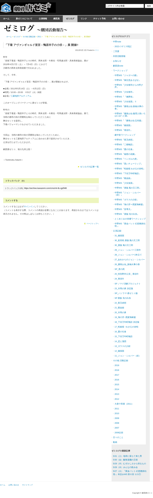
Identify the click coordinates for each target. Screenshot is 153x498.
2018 (117, 370)
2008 (117, 423)
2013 (117, 394)
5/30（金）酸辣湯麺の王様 (125, 460)
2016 (117, 379)
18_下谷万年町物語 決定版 (127, 322)
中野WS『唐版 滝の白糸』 (127, 214)
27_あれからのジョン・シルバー (130, 259)
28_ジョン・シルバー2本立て (128, 255)
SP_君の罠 (120, 269)
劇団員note (118, 66)
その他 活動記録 (29, 37)
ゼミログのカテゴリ (121, 36)
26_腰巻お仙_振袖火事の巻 (127, 264)
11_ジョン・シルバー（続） (128, 356)
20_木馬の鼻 (120, 312)
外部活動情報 (119, 56)
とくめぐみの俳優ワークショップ (130, 219)
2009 (117, 418)
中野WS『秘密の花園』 (126, 154)
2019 (117, 365)
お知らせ (117, 61)
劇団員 (56, 18)
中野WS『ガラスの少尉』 (127, 199)
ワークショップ (120, 70)
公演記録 (117, 231)
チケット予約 (99, 18)
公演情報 (43, 18)
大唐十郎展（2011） (124, 404)
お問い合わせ (118, 18)
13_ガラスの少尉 (122, 346)
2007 (117, 428)
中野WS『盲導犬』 (123, 209)
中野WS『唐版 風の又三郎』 (128, 188)
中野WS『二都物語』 (125, 144)
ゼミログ (70, 18)
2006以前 (119, 432)
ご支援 (116, 51)
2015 (117, 384)
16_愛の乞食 (120, 331)
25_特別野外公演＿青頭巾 (127, 274)
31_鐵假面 (119, 235)
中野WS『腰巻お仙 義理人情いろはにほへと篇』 (130, 114)
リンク (84, 18)
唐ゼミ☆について (24, 18)
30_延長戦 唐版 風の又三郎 (127, 240)
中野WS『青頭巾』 (123, 130)
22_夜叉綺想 (120, 303)
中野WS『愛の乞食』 (125, 149)
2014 (117, 389)
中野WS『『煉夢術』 (125, 97)
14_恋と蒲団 (120, 341)
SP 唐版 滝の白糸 (123, 298)
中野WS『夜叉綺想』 (125, 140)
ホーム (6, 18)
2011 (97, 50)
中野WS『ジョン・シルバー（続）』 (128, 193)
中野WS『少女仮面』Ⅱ (126, 101)
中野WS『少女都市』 (125, 92)
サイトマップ (27, 485)
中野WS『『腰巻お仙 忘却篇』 (129, 120)
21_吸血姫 (119, 307)
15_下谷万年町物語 (123, 336)
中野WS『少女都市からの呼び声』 (129, 86)
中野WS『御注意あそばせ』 (128, 80)
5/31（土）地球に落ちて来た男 (127, 456)
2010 (117, 413)
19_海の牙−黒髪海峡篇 (125, 317)
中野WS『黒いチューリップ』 (129, 163)
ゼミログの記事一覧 (89, 167)
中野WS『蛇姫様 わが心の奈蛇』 (130, 168)
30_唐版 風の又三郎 (124, 245)
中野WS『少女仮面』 (125, 183)
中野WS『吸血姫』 (123, 178)
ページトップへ (93, 223)
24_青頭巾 (119, 279)
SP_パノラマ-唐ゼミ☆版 (126, 293)
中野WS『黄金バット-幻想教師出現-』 (130, 224)
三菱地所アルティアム (21, 96)
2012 (117, 399)
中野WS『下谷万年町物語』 (128, 173)
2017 (117, 375)
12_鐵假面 (119, 351)
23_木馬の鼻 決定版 (124, 288)
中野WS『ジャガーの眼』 (127, 75)
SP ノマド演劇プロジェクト (128, 283)
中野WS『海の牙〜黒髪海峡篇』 (130, 204)
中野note (117, 41)
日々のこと (118, 437)
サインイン (29, 206)
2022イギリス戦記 (123, 46)
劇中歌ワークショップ (125, 135)
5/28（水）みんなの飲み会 (125, 467)
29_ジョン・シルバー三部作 (128, 250)
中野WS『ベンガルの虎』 (127, 159)
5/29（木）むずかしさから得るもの (129, 463)
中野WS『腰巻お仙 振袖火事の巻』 (129, 107)
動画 (115, 442)
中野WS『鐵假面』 (123, 125)
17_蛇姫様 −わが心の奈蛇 (126, 327)
